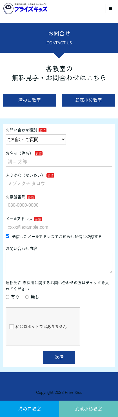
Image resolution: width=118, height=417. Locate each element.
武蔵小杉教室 (88, 409)
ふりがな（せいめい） (25, 175)
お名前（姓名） (19, 153)
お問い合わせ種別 (21, 130)
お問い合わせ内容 (21, 248)
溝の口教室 (29, 409)
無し (32, 301)
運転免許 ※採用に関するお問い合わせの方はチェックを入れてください (57, 290)
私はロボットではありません (38, 331)
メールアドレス (19, 219)
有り (13, 301)
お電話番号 (15, 197)
